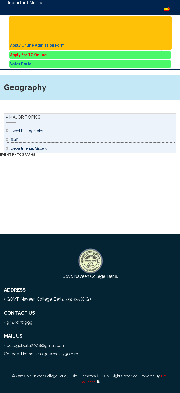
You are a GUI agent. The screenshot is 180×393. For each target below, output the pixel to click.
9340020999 (20, 322)
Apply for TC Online (28, 55)
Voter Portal (21, 64)
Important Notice (25, 2)
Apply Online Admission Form (37, 45)
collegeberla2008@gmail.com (36, 345)
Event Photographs (27, 131)
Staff (14, 139)
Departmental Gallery (29, 148)
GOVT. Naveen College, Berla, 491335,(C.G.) (49, 299)
